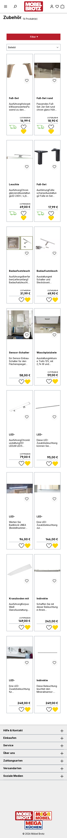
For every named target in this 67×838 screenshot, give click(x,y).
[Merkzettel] (57, 6)
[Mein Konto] (52, 6)
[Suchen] (15, 6)
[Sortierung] (33, 47)
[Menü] (5, 6)
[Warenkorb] (62, 6)
